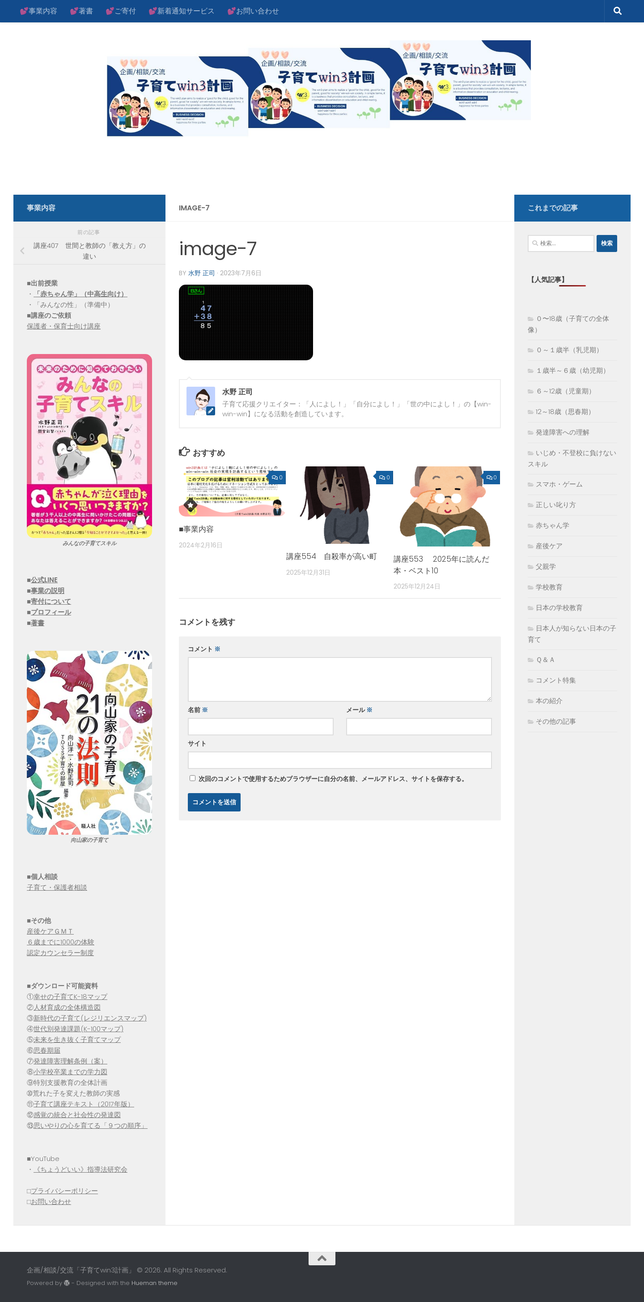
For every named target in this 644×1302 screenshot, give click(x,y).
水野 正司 (201, 273)
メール (359, 709)
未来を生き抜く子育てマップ (77, 1039)
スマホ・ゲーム (559, 484)
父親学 (546, 566)
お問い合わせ (51, 1201)
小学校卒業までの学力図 (70, 1071)
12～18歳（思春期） (565, 411)
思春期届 (47, 1050)
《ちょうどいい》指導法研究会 (80, 1169)
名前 (198, 709)
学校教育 (549, 587)
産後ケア (549, 546)
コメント (204, 649)
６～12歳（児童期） (565, 391)
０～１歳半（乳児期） (569, 349)
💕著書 (81, 11)
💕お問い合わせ (253, 11)
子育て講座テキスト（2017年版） (84, 1104)
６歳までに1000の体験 (60, 942)
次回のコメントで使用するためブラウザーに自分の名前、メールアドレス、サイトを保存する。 (333, 778)
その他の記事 (556, 721)
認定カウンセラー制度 (60, 952)
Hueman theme (154, 1283)
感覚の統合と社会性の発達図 (77, 1114)
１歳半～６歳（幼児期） (573, 370)
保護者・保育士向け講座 (64, 326)
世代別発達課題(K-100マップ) (78, 1028)
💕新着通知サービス (181, 11)
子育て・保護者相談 (57, 887)
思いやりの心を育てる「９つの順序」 (91, 1125)
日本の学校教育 (559, 607)
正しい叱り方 (556, 504)
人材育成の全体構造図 (67, 1007)
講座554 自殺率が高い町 (331, 556)
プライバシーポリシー (64, 1190)
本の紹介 (549, 700)
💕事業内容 (38, 11)
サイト (197, 743)
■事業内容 (196, 529)
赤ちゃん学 (552, 525)
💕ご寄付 (121, 11)
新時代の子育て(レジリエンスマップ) (90, 1018)
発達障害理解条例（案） (70, 1061)
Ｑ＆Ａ (545, 659)
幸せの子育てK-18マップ (70, 996)
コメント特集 (556, 680)
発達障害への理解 (562, 432)
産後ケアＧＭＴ (50, 931)
